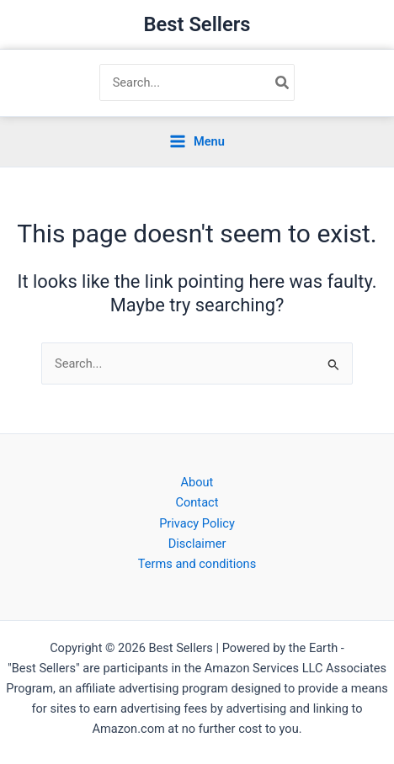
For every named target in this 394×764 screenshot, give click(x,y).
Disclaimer (197, 543)
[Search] (283, 82)
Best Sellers (197, 24)
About (197, 482)
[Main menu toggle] (197, 141)
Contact (197, 502)
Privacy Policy (197, 523)
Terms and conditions (197, 563)
